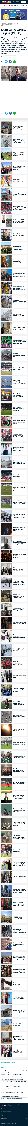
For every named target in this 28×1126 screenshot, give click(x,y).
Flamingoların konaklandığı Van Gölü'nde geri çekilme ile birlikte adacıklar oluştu (19, 382)
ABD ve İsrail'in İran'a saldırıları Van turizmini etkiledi (11, 1084)
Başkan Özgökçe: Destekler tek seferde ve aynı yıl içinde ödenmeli (12, 1093)
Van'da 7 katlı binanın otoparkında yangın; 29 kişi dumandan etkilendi (19, 891)
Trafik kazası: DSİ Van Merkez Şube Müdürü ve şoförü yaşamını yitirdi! (19, 221)
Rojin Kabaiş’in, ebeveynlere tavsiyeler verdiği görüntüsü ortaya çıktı (19, 542)
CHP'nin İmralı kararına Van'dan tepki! (19, 877)
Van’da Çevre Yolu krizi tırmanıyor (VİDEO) (19, 1011)
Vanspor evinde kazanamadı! (17, 850)
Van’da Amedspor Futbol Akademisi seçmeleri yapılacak (12, 1074)
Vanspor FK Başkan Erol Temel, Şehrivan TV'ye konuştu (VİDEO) (19, 797)
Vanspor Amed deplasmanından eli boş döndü (18, 409)
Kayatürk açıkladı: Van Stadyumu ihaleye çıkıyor (10, 1086)
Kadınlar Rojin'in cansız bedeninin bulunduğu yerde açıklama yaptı (19, 957)
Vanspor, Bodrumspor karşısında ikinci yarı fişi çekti (19, 422)
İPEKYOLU (16, 5)
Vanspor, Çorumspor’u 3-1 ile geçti (19, 475)
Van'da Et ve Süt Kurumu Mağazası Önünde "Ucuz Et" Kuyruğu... (18, 435)
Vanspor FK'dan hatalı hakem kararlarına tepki (19, 489)
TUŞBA (22, 5)
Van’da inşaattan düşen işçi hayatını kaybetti (10, 1096)
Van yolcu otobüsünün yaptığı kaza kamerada (19, 623)
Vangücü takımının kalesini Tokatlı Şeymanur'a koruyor (18, 703)
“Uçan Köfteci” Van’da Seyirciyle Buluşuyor (19, 328)
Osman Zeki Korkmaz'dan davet (18, 234)
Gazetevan (3, 23)
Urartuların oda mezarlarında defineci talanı (19, 716)
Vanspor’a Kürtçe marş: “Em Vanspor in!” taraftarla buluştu (19, 208)
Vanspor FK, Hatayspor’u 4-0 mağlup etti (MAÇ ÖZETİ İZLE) (18, 663)
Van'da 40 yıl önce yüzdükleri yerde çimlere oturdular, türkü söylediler (18, 917)
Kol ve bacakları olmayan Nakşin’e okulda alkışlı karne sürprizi (18, 569)
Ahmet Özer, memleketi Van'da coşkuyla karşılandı (18, 770)
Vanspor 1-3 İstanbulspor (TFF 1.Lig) (18, 181)
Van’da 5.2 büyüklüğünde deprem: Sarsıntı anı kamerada (19, 301)
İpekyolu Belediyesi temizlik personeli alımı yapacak (11, 1101)
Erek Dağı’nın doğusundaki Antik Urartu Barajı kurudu (18, 837)
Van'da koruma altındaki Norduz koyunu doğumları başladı (18, 248)
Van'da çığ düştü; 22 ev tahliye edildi (19, 649)
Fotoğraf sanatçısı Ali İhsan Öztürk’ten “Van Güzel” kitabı (12, 1079)
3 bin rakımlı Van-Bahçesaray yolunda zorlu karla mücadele (19, 141)
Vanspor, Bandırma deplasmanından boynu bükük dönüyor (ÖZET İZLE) (19, 502)
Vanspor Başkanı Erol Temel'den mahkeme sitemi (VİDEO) (19, 449)
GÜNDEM (16, 23)
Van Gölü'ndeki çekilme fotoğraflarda (19, 1024)
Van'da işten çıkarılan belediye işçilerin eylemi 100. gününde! (19, 971)
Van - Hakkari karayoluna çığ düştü (19, 315)
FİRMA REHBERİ (15, 1)
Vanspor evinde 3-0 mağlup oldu (18, 368)
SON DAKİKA (7, 5)
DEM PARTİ (7, 117)
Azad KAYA (23, 1104)
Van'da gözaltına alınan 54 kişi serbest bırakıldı (19, 556)
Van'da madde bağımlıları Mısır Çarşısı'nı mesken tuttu (19, 931)
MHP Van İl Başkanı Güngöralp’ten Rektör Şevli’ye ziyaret (12, 1076)
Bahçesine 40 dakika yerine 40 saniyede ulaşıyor (19, 154)
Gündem (2, 1067)
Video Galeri (10, 23)
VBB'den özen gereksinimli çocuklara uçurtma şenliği (11, 1098)
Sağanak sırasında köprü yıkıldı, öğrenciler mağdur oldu (18, 127)
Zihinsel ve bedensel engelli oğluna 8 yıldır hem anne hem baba (19, 864)
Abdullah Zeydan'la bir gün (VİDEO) (7, 25)
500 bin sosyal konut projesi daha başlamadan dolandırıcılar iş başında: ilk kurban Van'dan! (19, 984)
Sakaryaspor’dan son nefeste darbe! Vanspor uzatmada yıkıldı (19, 342)
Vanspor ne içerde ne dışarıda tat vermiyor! (19, 743)
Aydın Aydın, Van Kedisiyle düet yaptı (18, 997)
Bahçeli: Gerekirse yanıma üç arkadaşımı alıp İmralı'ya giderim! (19, 904)
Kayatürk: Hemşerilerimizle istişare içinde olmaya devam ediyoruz (12, 1089)
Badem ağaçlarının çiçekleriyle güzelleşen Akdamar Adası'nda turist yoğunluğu (19, 194)
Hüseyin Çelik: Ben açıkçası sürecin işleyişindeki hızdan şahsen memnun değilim (18, 261)
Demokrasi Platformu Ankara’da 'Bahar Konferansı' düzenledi (19, 275)
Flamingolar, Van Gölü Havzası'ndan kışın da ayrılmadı (19, 824)
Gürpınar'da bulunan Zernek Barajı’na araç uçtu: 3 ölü (19, 810)
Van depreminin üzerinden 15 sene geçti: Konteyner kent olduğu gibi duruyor (19, 462)
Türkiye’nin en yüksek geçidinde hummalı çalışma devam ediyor (13, 1081)
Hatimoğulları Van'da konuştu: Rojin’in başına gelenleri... (19, 1051)
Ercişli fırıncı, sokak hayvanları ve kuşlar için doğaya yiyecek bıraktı (18, 583)
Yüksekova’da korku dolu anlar (18, 730)
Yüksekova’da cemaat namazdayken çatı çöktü (19, 529)
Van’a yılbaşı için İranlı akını (19, 676)
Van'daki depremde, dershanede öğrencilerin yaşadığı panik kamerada (19, 288)
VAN (12, 5)
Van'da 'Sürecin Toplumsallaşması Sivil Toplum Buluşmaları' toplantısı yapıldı (19, 1038)
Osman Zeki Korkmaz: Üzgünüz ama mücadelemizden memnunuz (19, 395)
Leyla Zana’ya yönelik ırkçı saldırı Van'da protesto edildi (19, 690)
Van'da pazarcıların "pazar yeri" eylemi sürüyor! (18, 609)
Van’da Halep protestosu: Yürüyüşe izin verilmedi (19, 596)
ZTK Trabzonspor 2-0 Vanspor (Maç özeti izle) (19, 783)
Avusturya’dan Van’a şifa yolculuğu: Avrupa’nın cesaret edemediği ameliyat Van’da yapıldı (14, 1071)
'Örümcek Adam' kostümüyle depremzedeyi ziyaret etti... (19, 636)
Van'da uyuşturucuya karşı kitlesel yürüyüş (19, 756)
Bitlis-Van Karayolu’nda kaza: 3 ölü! (19, 355)
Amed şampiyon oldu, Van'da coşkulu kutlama (19, 168)
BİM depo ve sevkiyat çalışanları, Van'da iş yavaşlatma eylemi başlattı (19, 516)
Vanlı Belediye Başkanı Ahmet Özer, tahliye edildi (19, 944)
